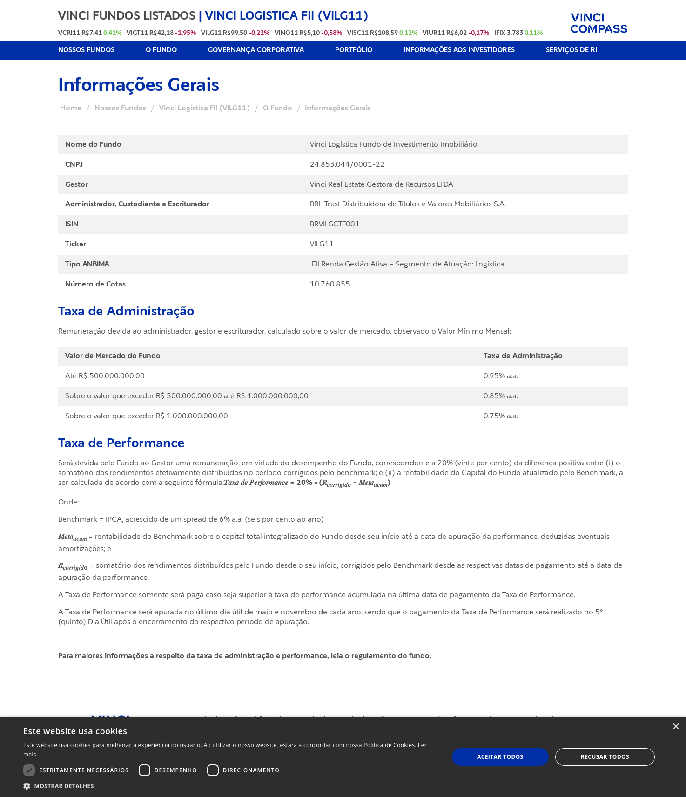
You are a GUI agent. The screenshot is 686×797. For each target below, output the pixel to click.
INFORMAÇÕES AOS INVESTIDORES (459, 50)
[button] (229, 785)
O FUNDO (161, 50)
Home (70, 108)
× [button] (675, 726)
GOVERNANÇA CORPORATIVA (256, 50)
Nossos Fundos (120, 108)
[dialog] (343, 757)
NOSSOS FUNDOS (86, 50)
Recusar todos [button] (605, 757)
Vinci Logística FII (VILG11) (204, 108)
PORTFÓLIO (353, 50)
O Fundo (277, 108)
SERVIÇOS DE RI (571, 50)
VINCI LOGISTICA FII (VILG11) (287, 15)
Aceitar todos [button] (500, 757)
